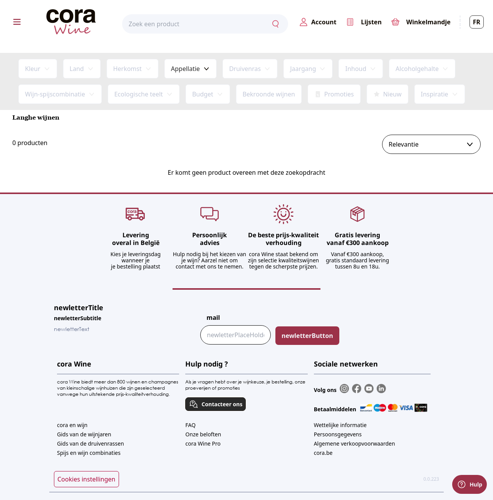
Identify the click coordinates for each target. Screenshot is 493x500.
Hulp (469, 484)
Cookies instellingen (86, 479)
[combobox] (205, 24)
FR (476, 22)
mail (213, 317)
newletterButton (307, 335)
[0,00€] (421, 22)
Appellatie (185, 68)
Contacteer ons (215, 404)
